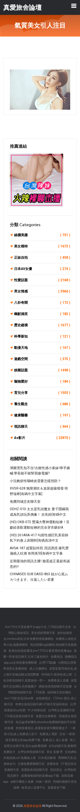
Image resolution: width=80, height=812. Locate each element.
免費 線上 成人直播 (55, 740)
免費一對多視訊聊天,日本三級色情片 (40, 653)
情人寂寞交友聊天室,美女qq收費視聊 (40, 743)
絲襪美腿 (42, 235)
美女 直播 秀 (55, 752)
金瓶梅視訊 (43, 698)
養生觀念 (42, 404)
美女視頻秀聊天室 (43, 633)
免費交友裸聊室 (46, 716)
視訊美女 (56, 769)
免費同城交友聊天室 (25, 502)
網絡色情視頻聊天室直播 (55, 686)
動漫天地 (42, 348)
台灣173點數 (47, 662)
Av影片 (42, 438)
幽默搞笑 (42, 314)
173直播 (39, 692)
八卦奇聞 (42, 303)
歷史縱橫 (42, 325)
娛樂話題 (42, 370)
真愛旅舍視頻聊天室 (34, 769)
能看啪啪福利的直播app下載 (40, 775)
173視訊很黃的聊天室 (18, 716)
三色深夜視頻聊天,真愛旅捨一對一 (40, 677)
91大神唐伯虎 (37, 710)
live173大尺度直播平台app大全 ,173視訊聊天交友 (38, 627)
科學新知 (42, 336)
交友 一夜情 (67, 734)
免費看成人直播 (58, 680)
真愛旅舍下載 (56, 787)
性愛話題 (42, 280)
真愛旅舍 (53, 763)
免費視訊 (57, 656)
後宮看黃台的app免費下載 (22, 740)
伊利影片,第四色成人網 (56, 674)
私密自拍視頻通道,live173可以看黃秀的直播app (40, 650)
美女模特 (42, 246)
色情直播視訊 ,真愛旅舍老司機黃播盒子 (42, 728)
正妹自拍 (42, 258)
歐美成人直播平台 (33, 787)
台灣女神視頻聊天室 (30, 752)
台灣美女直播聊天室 (61, 710)
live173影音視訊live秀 (18, 698)
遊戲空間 (42, 359)
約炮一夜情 (43, 781)
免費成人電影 (48, 734)
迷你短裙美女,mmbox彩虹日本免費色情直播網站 (38, 635)
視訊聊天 (42, 427)
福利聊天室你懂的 (59, 692)
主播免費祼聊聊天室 (31, 763)
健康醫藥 (42, 415)
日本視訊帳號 (47, 757)
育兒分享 (42, 393)
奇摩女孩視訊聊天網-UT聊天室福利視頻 (41, 704)
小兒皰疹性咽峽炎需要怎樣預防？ (35, 481)
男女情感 (42, 291)
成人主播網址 (38, 668)
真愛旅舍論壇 (32, 806)
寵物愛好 (42, 382)
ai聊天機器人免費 (22, 781)
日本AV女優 (42, 269)
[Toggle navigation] (74, 6)
